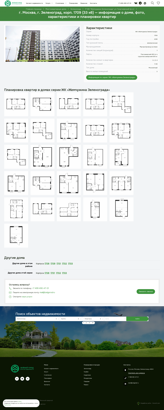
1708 (47, 263)
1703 (70, 263)
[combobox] (38, 319)
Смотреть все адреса (136, 373)
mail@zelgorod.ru (47, 292)
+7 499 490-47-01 (124, 3)
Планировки (73, 3)
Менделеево (88, 378)
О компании (60, 3)
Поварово (86, 381)
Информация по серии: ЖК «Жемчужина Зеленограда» (111, 77)
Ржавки (86, 385)
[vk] (135, 4)
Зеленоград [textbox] (37, 319)
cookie (19, 401)
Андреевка (87, 375)
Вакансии (84, 3)
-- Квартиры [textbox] (92, 319)
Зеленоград (87, 368)
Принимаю (7, 405)
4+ (93, 323)
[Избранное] (158, 4)
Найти (137, 319)
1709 (53, 263)
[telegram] (140, 4)
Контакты (93, 3)
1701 (59, 263)
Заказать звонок (146, 291)
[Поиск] (152, 4)
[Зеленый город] (13, 3)
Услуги (48, 3)
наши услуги (27, 297)
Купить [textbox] (70, 319)
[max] (145, 4)
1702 (64, 263)
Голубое (86, 372)
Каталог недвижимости (34, 3)
